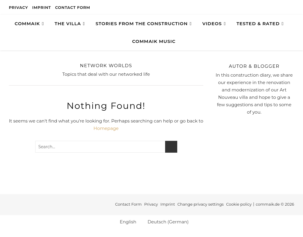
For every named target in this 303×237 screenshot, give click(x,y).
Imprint (41, 7)
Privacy (18, 7)
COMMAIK (27, 23)
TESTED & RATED (258, 23)
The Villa (67, 23)
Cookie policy (239, 204)
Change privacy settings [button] (201, 204)
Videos (212, 23)
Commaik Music (154, 41)
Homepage (106, 128)
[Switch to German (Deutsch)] (165, 221)
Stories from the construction (142, 23)
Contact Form (72, 7)
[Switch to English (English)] (125, 221)
